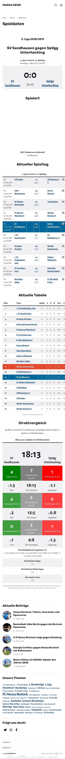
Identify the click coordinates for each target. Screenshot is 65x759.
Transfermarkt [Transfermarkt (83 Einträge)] (55, 710)
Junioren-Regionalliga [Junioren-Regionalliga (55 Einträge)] (11, 704)
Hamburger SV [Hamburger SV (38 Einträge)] (33, 698)
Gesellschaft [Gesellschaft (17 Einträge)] (6, 698)
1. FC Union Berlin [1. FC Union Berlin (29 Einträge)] (22, 685)
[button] (55, 5)
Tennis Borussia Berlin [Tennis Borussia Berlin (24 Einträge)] (23, 710)
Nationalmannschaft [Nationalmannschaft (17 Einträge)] (49, 704)
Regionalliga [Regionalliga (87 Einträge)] (18, 707)
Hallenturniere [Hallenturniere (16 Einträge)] (14, 698)
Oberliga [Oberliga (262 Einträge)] (7, 706)
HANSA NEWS (12, 5)
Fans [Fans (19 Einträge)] (47, 688)
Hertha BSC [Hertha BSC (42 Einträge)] (53, 698)
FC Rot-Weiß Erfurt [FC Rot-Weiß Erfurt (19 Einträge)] (34, 695)
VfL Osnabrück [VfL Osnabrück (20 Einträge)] (38, 712)
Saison (12, 18)
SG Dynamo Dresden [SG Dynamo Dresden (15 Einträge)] (37, 707)
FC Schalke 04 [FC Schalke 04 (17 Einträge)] (45, 695)
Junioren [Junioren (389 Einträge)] (16, 700)
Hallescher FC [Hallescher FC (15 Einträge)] (23, 698)
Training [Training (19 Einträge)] (45, 710)
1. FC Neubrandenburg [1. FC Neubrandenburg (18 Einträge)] (9, 685)
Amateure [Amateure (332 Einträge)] (8, 687)
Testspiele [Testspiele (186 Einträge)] (36, 710)
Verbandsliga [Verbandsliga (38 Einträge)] (19, 713)
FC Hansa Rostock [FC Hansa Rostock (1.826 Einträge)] (15, 694)
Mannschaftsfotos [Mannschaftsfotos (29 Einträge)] (37, 704)
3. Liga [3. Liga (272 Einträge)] (48, 684)
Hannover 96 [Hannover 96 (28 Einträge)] (44, 698)
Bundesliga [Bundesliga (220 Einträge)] (21, 687)
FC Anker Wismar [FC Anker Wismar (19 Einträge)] (55, 688)
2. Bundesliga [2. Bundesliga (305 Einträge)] (36, 684)
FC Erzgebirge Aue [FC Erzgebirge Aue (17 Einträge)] (34, 691)
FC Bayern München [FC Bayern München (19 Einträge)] (8, 691)
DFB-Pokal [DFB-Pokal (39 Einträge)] (41, 688)
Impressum (6, 742)
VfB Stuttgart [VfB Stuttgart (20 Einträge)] (29, 712)
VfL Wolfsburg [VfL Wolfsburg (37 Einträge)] (49, 713)
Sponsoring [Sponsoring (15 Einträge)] (47, 707)
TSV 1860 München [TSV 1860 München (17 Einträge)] (8, 712)
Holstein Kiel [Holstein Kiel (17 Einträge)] (6, 701)
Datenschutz (7, 748)
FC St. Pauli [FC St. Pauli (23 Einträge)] (53, 695)
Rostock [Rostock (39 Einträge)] (28, 707)
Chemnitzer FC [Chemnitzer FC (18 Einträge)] (32, 688)
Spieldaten (22, 18)
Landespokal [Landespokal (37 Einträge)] (25, 704)
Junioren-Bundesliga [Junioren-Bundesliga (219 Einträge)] (33, 701)
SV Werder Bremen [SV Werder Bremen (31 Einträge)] (9, 710)
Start (4, 18)
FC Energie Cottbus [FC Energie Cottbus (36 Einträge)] (21, 691)
